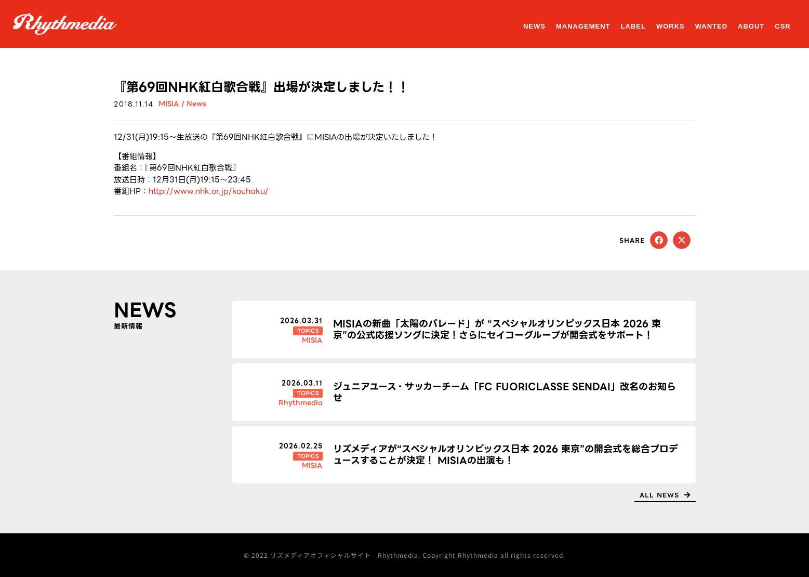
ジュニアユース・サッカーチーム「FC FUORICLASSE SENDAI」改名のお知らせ (504, 392)
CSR (782, 26)
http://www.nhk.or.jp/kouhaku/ (209, 191)
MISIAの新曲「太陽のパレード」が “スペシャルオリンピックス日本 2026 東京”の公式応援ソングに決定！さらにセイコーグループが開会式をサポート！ (497, 329)
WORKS (670, 26)
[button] (659, 240)
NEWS (534, 26)
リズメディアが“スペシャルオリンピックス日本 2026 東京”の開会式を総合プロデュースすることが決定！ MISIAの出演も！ (505, 454)
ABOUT (751, 26)
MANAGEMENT (583, 26)
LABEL (633, 26)
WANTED (711, 26)
